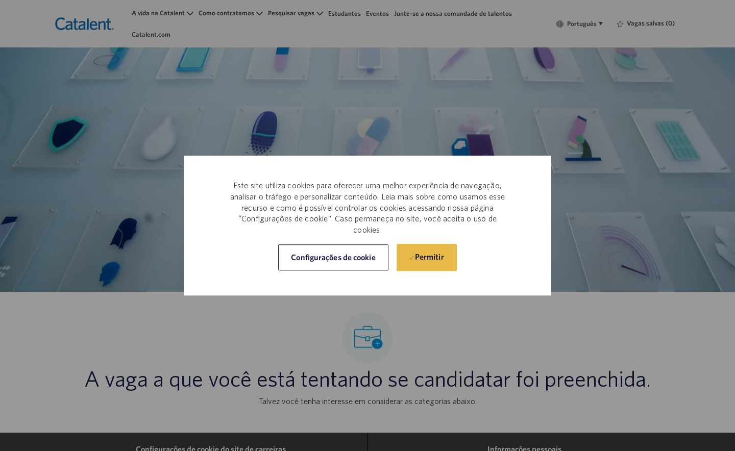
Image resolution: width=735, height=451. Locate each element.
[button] (333, 257)
